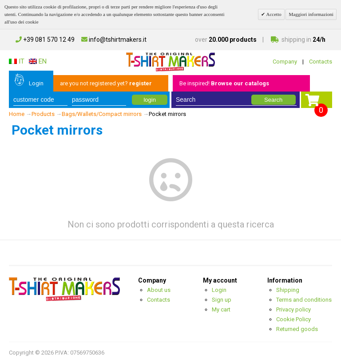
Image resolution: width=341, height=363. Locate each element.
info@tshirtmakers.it (114, 39)
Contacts (320, 61)
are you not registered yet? (106, 83)
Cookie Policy (293, 319)
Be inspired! (224, 83)
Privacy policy (293, 309)
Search (273, 99)
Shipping (287, 290)
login (149, 99)
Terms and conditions (304, 299)
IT (16, 61)
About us (158, 290)
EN (38, 61)
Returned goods (297, 329)
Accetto (273, 14)
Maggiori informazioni (311, 14)
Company (285, 61)
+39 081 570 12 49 (45, 39)
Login (36, 83)
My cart (221, 309)
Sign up (221, 299)
